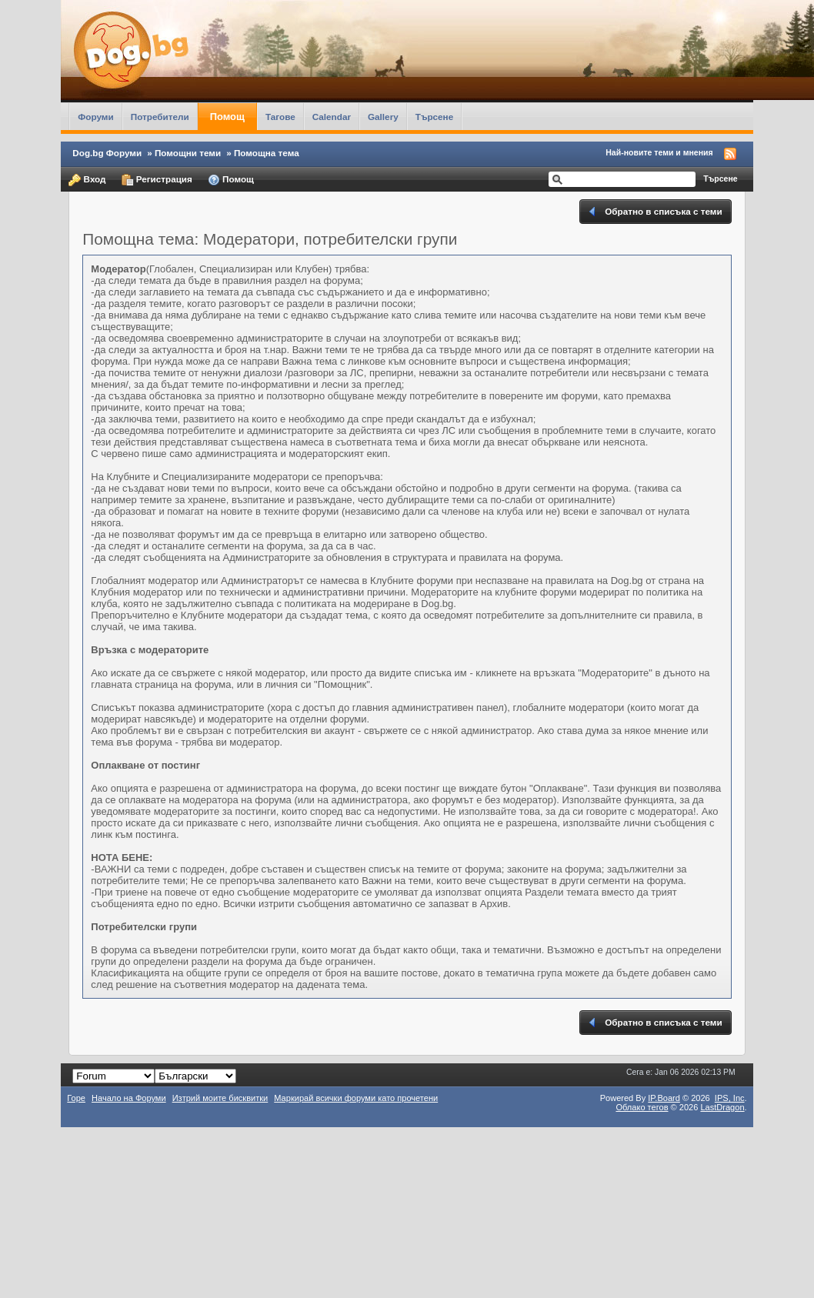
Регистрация (157, 180)
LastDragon (722, 1107)
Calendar (331, 117)
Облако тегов (642, 1107)
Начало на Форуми (129, 1098)
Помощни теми (188, 153)
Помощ (227, 116)
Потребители (160, 117)
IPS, (730, 1098)
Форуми (95, 117)
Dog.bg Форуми (107, 153)
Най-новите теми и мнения (658, 152)
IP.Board (664, 1098)
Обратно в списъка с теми (654, 211)
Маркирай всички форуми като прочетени (356, 1098)
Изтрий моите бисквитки (220, 1098)
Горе (76, 1098)
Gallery (383, 117)
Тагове (280, 117)
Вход (86, 180)
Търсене (434, 117)
